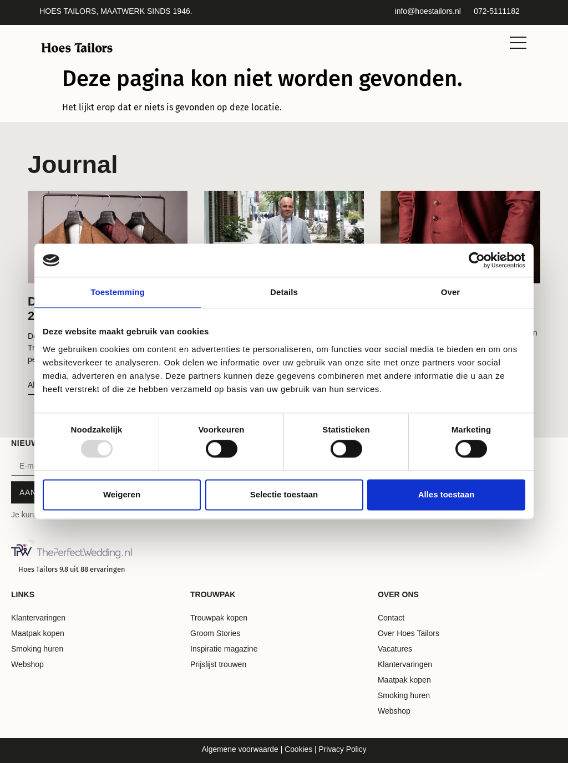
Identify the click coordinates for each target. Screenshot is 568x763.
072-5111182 (497, 11)
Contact (391, 617)
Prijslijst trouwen (218, 664)
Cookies (297, 749)
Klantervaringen (38, 617)
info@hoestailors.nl (428, 11)
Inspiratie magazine (223, 648)
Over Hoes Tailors (408, 633)
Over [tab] (450, 292)
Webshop (27, 664)
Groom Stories (215, 633)
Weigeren (121, 494)
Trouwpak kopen (218, 617)
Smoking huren (37, 648)
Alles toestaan (446, 494)
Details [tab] (284, 292)
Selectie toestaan (284, 494)
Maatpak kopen (37, 633)
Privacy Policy (343, 749)
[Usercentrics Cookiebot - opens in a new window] (476, 260)
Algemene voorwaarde (239, 749)
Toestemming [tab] (117, 292)
